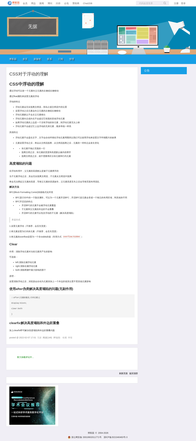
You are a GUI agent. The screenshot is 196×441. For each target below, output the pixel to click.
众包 (66, 3)
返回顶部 (133, 373)
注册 (176, 3)
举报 (70, 337)
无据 (32, 26)
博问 (50, 3)
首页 (25, 59)
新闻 (41, 3)
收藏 (64, 337)
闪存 (58, 3)
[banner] (12, 3)
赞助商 (75, 3)
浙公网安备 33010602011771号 (85, 437)
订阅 (60, 59)
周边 (33, 3)
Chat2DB (87, 3)
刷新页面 (123, 373)
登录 (183, 3)
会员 (25, 3)
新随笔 (37, 59)
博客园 (13, 59)
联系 (49, 59)
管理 (71, 59)
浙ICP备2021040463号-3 (116, 437)
